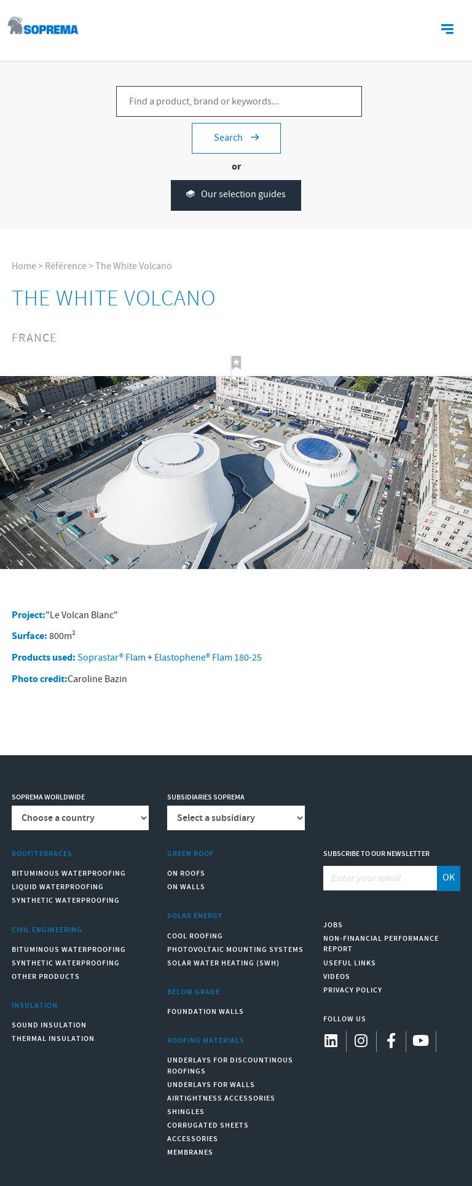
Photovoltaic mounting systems (235, 949)
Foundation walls (205, 1012)
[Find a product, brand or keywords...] (239, 101)
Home (24, 266)
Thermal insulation (53, 1039)
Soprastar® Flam (111, 657)
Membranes (190, 1152)
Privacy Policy (352, 990)
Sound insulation (49, 1025)
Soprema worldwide (48, 797)
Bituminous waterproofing (69, 873)
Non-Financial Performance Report (381, 943)
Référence (66, 266)
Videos (336, 977)
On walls (186, 887)
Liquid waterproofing (58, 887)
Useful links (349, 963)
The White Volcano (133, 266)
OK (448, 877)
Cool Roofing (195, 936)
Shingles (186, 1112)
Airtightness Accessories (221, 1098)
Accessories (192, 1139)
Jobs (333, 925)
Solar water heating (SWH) (223, 963)
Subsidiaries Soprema (206, 797)
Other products (46, 977)
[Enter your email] (380, 878)
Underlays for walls (211, 1085)
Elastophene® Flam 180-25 (208, 657)
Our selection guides (236, 195)
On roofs (186, 873)
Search (236, 138)
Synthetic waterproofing (66, 900)
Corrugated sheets (208, 1125)
